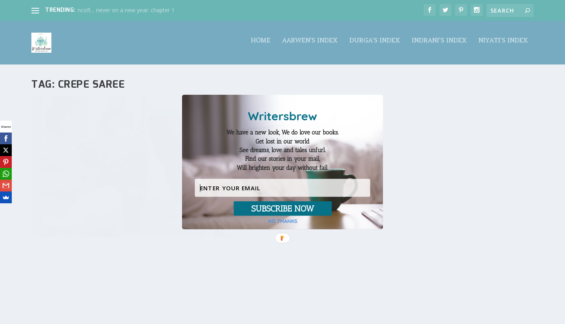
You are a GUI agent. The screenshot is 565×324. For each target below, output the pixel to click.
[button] (282, 150)
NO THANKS (282, 221)
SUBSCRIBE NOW (282, 208)
